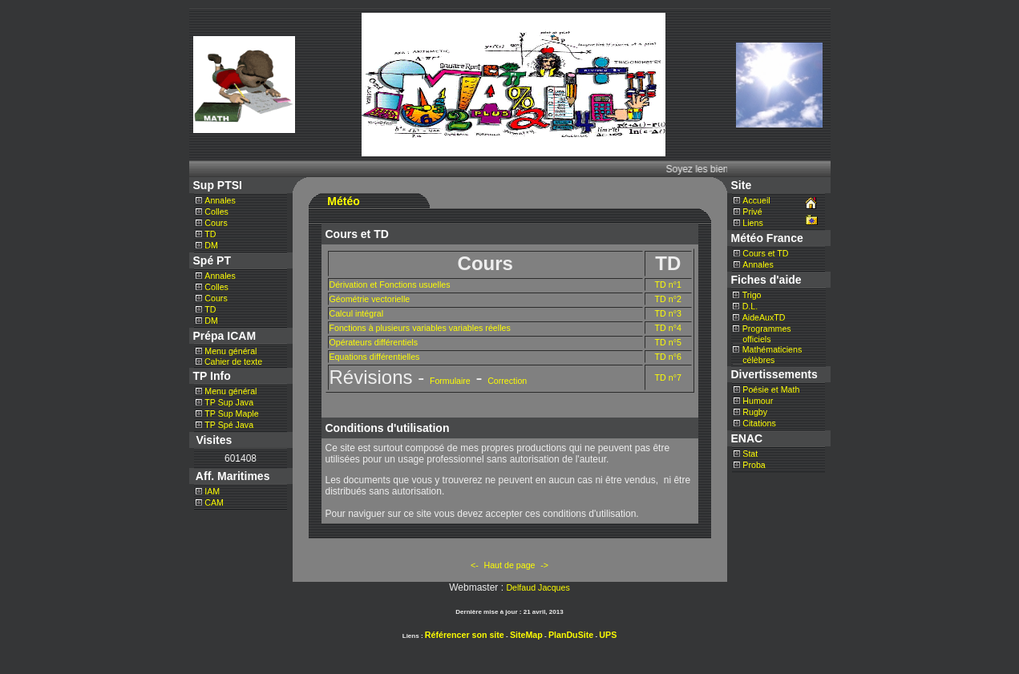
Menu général (230, 351)
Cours (215, 223)
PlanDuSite (570, 635)
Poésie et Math (770, 389)
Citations (758, 423)
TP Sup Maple (231, 413)
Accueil (756, 200)
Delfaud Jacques (537, 587)
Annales (220, 200)
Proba (753, 465)
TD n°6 (668, 356)
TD (210, 234)
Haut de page (510, 565)
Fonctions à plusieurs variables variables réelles (420, 328)
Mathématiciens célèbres (767, 355)
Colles (216, 211)
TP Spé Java (228, 425)
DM (211, 245)
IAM (212, 491)
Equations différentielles (375, 356)
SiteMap (526, 635)
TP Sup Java (228, 402)
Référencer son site (464, 635)
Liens (752, 223)
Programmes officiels (762, 334)
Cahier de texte (232, 361)
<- (475, 565)
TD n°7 (668, 377)
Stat (750, 453)
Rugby (754, 412)
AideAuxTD (764, 317)
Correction (507, 380)
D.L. (750, 306)
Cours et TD (765, 253)
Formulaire (450, 380)
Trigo (752, 295)
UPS (608, 635)
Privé (752, 211)
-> (544, 565)
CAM (214, 502)
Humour (757, 401)
